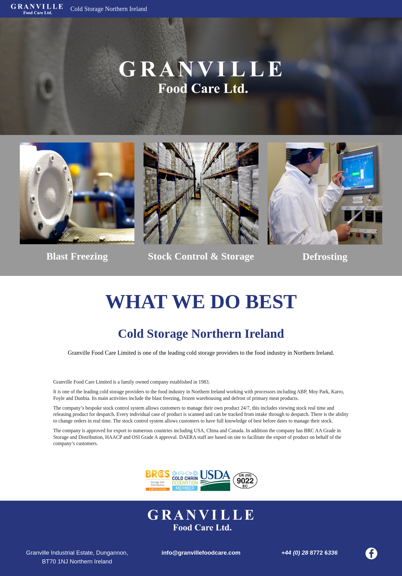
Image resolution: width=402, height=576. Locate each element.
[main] (77, 256)
